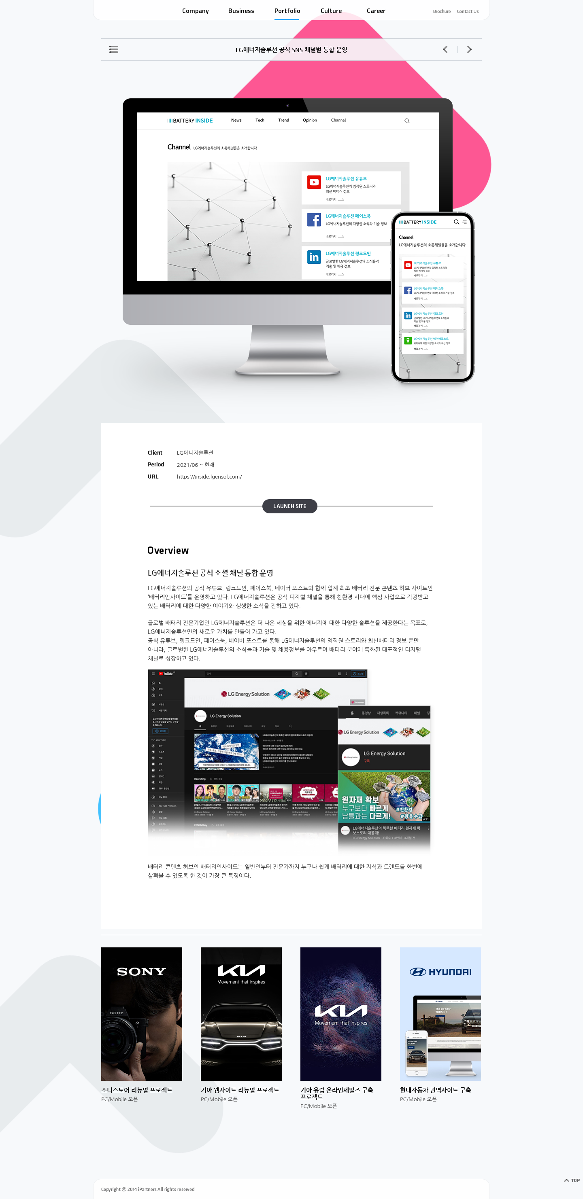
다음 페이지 (469, 49)
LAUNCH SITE (287, 506)
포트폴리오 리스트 (114, 49)
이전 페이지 (445, 49)
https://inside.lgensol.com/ (209, 476)
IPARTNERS (125, 11)
